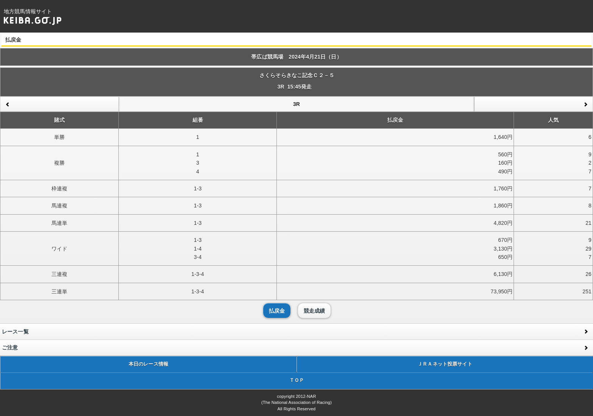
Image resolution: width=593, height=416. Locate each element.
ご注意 (10, 347)
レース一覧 (15, 332)
